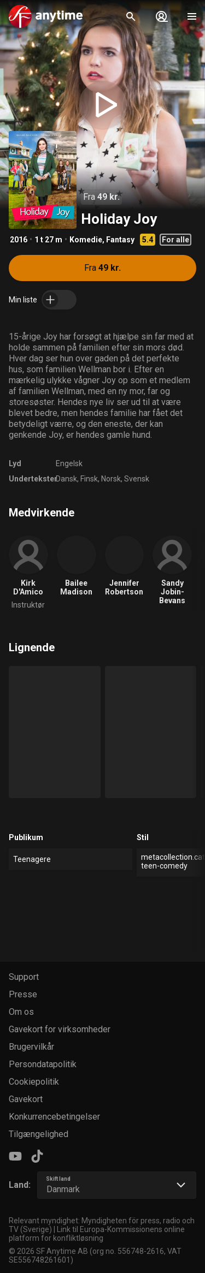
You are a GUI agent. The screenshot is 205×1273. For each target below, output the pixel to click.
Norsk (111, 478)
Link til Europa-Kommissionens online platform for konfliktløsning (97, 1233)
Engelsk (69, 463)
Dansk (66, 478)
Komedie (85, 239)
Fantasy (120, 239)
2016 (18, 239)
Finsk (89, 478)
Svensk (136, 478)
